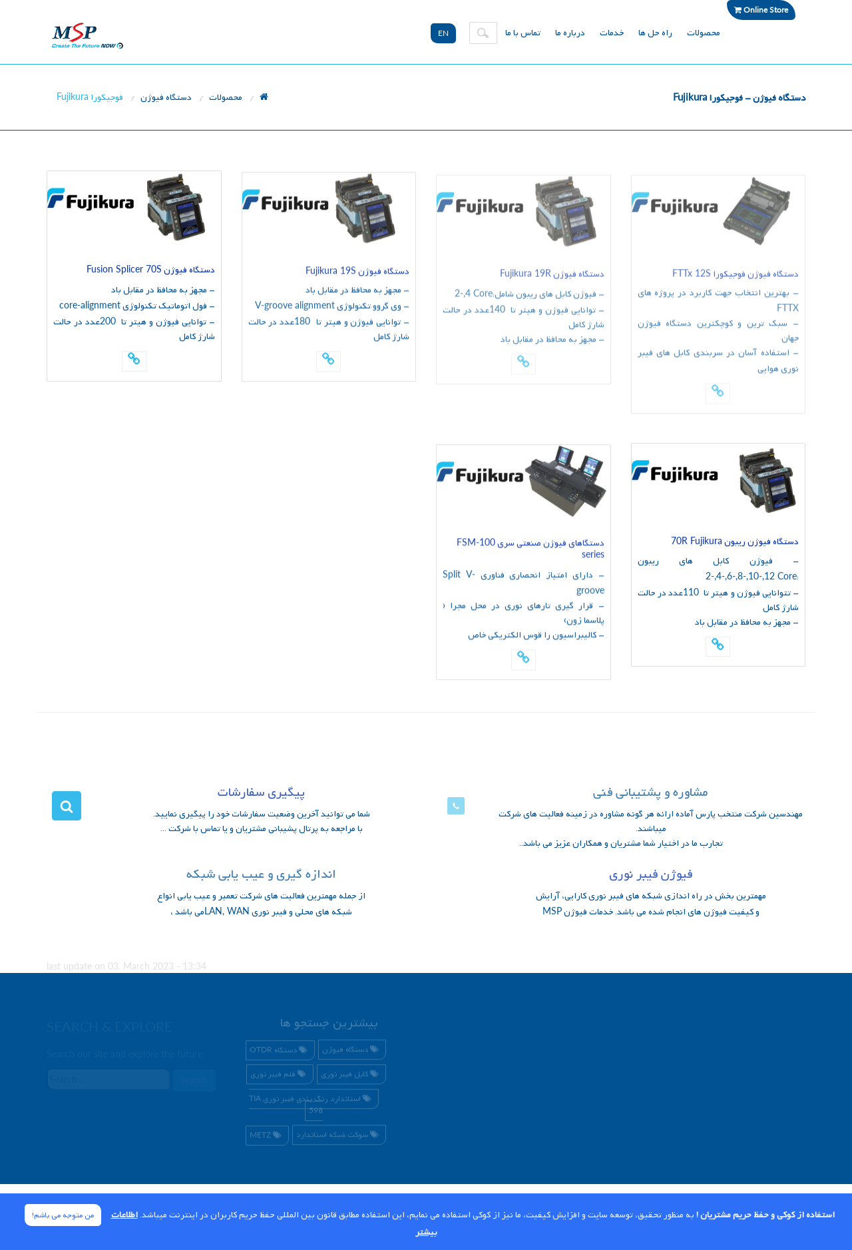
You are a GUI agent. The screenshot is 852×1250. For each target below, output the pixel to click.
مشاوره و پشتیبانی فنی (650, 792)
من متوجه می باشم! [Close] (63, 1215)
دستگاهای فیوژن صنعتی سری (530, 550)
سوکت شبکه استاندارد (339, 1137)
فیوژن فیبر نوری (650, 874)
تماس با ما (522, 33)
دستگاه (280, 1052)
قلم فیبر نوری (280, 1076)
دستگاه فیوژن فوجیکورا (735, 279)
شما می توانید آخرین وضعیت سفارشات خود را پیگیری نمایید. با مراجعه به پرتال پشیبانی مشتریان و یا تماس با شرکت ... (261, 821)
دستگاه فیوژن (166, 98)
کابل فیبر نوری (351, 1076)
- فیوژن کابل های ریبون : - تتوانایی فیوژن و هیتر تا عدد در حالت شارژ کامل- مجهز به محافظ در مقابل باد (718, 592)
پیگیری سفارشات (261, 792)
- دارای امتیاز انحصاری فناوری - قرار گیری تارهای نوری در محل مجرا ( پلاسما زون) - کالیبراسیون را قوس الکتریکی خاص (523, 608)
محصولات (703, 33)
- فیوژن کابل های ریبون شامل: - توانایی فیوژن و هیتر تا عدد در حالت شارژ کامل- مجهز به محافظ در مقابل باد (523, 321)
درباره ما (570, 33)
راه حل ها (655, 33)
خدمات (612, 33)
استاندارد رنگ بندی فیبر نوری (312, 1106)
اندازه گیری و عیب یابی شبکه (261, 874)
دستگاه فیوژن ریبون (735, 542)
